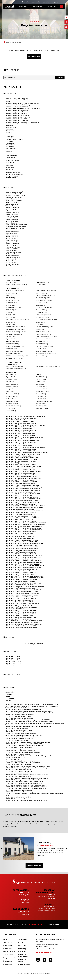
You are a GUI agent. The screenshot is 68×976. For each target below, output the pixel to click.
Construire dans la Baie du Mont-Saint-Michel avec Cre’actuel (29, 721)
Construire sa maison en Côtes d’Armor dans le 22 (26, 788)
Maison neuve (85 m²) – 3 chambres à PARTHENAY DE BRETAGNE (26, 506)
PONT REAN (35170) (12, 344)
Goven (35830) (10, 312)
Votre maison (10, 129)
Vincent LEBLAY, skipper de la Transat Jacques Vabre (26, 800)
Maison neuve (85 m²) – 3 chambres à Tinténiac (21, 435)
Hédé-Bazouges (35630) (43, 315)
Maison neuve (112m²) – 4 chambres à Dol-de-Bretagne (23, 478)
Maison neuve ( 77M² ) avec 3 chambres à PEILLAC (21, 545)
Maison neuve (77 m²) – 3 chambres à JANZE (19, 495)
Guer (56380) (40, 384)
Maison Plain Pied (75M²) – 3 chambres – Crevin (20, 420)
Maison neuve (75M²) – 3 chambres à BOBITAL (20, 492)
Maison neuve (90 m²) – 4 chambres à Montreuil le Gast (23, 557)
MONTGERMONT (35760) (44, 332)
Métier (8, 700)
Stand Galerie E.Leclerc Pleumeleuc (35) (22, 761)
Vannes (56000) (11, 411)
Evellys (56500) (40, 382)
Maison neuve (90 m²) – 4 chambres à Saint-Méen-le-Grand (24, 437)
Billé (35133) (10, 295)
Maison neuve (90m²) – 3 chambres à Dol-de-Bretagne (23, 488)
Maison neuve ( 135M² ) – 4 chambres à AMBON (20, 597)
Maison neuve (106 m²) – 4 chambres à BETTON (21, 617)
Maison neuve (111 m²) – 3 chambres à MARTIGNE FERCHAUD (25, 566)
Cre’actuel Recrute (16, 799)
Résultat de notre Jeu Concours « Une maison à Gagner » (28, 768)
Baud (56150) (40, 374)
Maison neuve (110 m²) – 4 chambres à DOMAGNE (21, 542)
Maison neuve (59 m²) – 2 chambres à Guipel (20, 574)
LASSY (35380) (10, 324)
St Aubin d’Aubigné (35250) (14, 353)
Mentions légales (11, 178)
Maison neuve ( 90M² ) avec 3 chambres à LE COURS (22, 500)
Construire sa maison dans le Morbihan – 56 (24, 783)
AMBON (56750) (11, 374)
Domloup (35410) (41, 310)
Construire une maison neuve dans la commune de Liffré (23, 108)
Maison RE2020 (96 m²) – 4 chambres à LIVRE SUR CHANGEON (25, 578)
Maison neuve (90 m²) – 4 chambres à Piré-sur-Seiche (22, 502)
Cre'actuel (26, 973)
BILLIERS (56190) (41, 377)
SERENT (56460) (11, 408)
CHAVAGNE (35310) (12, 303)
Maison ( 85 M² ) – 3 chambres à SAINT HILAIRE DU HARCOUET (25, 621)
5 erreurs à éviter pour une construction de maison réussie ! (29, 711)
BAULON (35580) (11, 293)
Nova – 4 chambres (12, 216)
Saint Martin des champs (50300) (16, 368)
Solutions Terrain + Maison (18, 797)
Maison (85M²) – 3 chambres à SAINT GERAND (20, 509)
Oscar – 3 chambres (12, 249)
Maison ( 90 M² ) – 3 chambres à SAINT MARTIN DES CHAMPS (24, 624)
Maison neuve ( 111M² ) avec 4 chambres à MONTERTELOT (24, 511)
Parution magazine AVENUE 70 (19, 764)
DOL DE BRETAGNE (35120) (14, 307)
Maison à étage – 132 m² (13, 663)
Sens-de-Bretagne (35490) (44, 351)
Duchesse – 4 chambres (13, 230)
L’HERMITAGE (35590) (43, 317)
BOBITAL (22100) (11, 282)
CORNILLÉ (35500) (42, 303)
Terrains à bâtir (52, 6)
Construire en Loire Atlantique (19, 771)
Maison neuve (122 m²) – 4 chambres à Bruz (19, 428)
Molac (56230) (10, 391)
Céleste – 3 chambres (12, 202)
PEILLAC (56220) (11, 398)
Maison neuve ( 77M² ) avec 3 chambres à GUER (20, 514)
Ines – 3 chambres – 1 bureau (15, 228)
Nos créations (10, 138)
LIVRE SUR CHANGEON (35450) (16, 327)
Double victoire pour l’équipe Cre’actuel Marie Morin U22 (28, 742)
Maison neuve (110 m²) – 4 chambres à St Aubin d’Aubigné (24, 526)
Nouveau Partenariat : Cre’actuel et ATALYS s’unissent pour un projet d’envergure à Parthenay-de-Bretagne (31, 707)
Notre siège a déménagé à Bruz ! (20, 790)
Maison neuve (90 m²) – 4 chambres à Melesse (20, 470)
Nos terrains (9, 141)
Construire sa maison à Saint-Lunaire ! (18, 100)
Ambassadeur (10, 171)
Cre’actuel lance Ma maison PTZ (20, 716)
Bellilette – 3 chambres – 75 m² (15, 195)
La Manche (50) (11, 364)
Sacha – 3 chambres (12, 209)
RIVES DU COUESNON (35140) (15, 346)
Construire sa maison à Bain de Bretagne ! (19, 105)
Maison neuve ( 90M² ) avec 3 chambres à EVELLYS (21, 483)
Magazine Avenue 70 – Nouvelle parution (23, 763)
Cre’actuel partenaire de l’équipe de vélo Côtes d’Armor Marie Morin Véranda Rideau (34, 794)
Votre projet (9, 125)
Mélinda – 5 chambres (12, 237)
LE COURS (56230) (41, 386)
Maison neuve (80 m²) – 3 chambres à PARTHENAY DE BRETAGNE (26, 425)
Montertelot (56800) (12, 394)
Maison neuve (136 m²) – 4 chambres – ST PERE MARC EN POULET (26, 524)
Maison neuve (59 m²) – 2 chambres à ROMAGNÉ (21, 610)
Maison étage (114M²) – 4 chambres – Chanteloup (21, 459)
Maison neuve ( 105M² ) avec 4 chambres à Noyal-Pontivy (24, 487)
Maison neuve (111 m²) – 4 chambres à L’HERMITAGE (22, 440)
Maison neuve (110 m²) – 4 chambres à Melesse (21, 602)
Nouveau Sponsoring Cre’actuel (20, 714)
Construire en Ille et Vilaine (18, 769)
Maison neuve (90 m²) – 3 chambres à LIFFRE (19, 533)
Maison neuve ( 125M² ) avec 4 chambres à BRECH (21, 476)
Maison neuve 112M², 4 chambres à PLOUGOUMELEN (22, 593)
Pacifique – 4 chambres (13, 213)
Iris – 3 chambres (11, 238)
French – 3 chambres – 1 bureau (16, 226)
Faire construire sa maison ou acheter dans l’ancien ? (27, 778)
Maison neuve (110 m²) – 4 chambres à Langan (20, 432)
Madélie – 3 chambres (12, 261)
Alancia (47, 973)
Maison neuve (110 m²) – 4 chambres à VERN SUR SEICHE (23, 567)
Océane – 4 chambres (12, 214)
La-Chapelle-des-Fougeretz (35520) (47, 319)
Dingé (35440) (40, 305)
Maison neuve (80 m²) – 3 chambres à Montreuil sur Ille (23, 554)
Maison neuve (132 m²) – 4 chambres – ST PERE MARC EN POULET (26, 523)
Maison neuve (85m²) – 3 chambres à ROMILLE (20, 451)
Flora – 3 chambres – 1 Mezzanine (16, 225)
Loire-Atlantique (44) (14, 362)
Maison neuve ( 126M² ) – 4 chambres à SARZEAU (21, 598)
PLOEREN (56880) (41, 398)
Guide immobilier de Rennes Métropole (22, 737)
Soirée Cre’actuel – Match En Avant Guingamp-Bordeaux (28, 766)
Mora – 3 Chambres (12, 221)
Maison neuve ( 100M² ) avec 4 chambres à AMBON (22, 540)
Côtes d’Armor (10, 145)
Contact (8, 159)
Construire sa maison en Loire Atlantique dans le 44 (26, 787)
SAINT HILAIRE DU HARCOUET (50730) (48, 366)
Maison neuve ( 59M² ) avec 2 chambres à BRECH (21, 614)
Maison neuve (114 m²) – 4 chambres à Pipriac (20, 433)
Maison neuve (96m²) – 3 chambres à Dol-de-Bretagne (23, 490)
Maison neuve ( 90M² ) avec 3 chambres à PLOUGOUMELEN (24, 507)
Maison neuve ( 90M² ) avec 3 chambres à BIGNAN (21, 627)
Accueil (4, 42)
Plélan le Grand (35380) (13, 341)
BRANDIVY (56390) (12, 379)
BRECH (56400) (41, 379)
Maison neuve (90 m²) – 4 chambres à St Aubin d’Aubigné (23, 528)
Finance (8, 696)
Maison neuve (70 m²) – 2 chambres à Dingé (19, 605)
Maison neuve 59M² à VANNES (15, 609)
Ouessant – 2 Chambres (13, 252)
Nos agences (54, 2)
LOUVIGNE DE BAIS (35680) (44, 327)
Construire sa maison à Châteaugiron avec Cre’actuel (22, 122)
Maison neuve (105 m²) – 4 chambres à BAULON (21, 449)
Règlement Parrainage (13, 172)
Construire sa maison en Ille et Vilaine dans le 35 (25, 785)
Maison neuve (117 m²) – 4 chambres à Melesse (21, 531)
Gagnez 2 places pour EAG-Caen (20, 749)
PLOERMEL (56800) (12, 401)
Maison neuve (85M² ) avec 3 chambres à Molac (21, 464)
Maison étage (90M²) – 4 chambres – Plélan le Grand (22, 458)
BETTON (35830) (41, 293)
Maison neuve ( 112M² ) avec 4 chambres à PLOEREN (22, 547)
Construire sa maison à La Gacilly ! (16, 119)
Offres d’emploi (10, 162)
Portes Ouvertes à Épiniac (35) (19, 738)
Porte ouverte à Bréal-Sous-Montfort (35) (23, 709)
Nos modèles (23, 6)
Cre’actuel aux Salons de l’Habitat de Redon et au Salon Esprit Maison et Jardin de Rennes (34, 724)
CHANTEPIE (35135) (12, 300)
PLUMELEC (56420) (12, 403)
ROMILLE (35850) (41, 348)
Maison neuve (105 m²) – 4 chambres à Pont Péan (21, 430)
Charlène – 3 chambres (13, 254)
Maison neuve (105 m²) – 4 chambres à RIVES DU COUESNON (24, 499)
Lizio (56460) (10, 389)
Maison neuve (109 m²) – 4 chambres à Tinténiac (21, 423)
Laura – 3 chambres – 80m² (14, 192)
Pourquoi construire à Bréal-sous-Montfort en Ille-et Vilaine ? (29, 727)
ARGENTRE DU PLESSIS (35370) (46, 290)
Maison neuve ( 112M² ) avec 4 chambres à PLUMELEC (22, 518)
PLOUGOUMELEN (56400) (44, 401)
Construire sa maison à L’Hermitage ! (17, 120)
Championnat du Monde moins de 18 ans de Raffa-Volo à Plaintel (30, 713)
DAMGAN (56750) (11, 382)
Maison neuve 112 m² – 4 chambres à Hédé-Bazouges (23, 454)
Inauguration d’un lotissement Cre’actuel (23, 732)
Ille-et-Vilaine (10, 146)
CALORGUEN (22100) (42, 282)
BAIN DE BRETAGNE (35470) (15, 290)
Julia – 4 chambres (11, 199)
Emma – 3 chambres (12, 240)
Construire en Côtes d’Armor (19, 773)
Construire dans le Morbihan (19, 776)
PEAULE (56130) (41, 396)
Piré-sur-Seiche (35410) (43, 339)
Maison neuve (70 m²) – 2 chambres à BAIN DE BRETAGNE (24, 560)
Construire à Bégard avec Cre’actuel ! (17, 112)
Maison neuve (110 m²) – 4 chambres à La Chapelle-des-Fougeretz (27, 452)
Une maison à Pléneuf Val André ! (20, 718)
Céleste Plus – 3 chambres (14, 200)
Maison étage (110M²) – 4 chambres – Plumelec (21, 461)
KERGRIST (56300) (12, 386)
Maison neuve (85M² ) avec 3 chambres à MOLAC (21, 519)
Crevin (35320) (10, 305)
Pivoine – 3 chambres (12, 207)
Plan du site (9, 169)
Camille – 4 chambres (12, 243)
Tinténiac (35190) (41, 356)
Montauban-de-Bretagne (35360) (16, 332)
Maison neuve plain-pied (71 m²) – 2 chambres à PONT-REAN (25, 586)
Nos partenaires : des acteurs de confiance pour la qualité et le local (32, 704)
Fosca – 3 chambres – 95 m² (14, 194)
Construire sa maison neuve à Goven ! (18, 117)
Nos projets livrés (11, 155)
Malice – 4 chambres (12, 235)
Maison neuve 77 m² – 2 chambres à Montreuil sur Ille (22, 603)
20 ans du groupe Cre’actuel (19, 730)
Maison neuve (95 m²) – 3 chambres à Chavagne (21, 442)
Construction (10, 131)
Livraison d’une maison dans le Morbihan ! (23, 752)
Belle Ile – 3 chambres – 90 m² (15, 264)
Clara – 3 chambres (12, 266)
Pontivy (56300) (41, 403)
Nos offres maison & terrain (14, 139)
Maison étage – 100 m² (13, 658)
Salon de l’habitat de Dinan (18, 754)
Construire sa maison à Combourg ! (17, 113)
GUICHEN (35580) (41, 312)
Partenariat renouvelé (17, 728)
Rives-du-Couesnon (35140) (44, 346)
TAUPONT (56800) (42, 408)
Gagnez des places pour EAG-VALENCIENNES (24, 744)
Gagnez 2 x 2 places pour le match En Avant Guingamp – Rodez (30, 756)
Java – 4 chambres (11, 223)
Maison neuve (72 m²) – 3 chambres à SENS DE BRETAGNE (24, 530)
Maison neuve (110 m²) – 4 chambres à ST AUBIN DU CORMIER (25, 571)
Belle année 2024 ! (16, 757)
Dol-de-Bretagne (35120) (44, 307)
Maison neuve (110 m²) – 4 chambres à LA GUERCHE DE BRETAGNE (26, 543)
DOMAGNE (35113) (12, 310)
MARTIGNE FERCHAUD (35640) (15, 329)
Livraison (9, 132)
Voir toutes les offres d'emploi (47, 949)
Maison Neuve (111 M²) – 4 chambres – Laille (20, 444)
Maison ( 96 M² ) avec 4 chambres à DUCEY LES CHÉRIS (23, 622)
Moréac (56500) (41, 394)
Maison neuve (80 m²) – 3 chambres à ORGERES (20, 559)
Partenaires (9, 164)
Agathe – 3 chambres (12, 242)
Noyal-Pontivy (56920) (13, 396)
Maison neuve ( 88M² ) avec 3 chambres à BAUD (21, 550)
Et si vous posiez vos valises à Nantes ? (22, 780)
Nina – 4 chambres (11, 218)
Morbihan (9, 151)
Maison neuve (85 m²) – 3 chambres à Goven (20, 422)
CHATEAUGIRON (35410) (44, 300)
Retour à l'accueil (34, 56)
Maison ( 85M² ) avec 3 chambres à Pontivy (19, 585)
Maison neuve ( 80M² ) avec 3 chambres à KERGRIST (22, 549)
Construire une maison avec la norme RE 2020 (24, 781)
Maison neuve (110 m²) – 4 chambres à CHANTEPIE (21, 569)
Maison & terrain (37, 6)
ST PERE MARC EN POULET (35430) (17, 356)
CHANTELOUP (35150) (43, 298)
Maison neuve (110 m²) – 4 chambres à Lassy (20, 446)
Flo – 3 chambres (11, 262)
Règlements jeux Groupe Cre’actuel (17, 98)
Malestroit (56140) (41, 389)
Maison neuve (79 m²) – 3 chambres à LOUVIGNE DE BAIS (23, 564)
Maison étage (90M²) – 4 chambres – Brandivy (20, 468)
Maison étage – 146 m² (13, 656)
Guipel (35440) (10, 315)
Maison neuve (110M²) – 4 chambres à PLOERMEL (21, 516)
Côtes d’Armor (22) (13, 280)
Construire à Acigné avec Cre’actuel (17, 107)
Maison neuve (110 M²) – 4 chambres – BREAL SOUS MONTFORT (26, 416)
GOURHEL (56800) (12, 384)
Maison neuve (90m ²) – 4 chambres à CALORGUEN (21, 482)
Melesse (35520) (41, 329)
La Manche (9, 150)
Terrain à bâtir (8, 955)
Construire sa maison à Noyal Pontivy (17, 115)
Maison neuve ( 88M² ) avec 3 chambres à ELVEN (21, 504)
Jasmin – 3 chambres (12, 204)
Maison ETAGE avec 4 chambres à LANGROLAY (20, 535)
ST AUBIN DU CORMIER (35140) (46, 353)
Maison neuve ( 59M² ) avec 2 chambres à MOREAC (21, 626)
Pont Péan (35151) (42, 341)
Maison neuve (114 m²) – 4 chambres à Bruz (19, 456)
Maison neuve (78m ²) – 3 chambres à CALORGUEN (21, 579)
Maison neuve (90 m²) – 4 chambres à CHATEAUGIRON (23, 494)
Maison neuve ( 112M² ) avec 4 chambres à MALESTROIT (23, 466)
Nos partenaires (44, 952)
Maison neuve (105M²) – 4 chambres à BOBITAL (20, 581)
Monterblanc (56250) (42, 391)
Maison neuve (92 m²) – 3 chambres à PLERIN (20, 480)
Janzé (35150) (10, 317)
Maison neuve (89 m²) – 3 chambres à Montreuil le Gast (23, 583)
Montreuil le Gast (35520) (14, 334)
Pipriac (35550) (10, 339)
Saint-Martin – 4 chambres (14, 197)
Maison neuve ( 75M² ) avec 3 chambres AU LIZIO (21, 588)
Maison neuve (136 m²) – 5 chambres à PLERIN (20, 473)
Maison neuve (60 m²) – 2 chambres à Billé (19, 619)
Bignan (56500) (10, 377)
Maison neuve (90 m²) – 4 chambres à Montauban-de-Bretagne (26, 447)
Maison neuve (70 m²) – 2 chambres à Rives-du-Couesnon (24, 471)
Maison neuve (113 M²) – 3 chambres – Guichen (20, 439)
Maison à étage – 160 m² (13, 661)
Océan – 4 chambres (12, 219)
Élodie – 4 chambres (12, 259)
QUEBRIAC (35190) (42, 344)
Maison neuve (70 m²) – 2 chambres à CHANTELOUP (22, 497)
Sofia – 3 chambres (12, 211)
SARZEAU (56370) (41, 406)
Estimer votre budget (12, 160)
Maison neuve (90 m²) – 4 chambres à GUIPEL (20, 475)
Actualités (9, 692)
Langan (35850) (41, 322)
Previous (60, 848)
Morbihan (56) (11, 373)
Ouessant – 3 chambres (13, 257)
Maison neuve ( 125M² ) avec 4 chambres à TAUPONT (22, 591)
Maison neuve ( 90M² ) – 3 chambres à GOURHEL (21, 512)
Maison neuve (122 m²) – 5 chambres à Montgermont (22, 427)
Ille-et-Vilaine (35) (12, 289)
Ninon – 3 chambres (12, 245)
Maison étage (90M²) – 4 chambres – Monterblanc (21, 463)
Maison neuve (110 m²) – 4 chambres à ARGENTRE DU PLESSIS (25, 562)
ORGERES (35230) (11, 336)
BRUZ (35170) (10, 298)
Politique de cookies (12, 176)
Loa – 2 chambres (11, 250)
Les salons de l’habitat (17, 740)
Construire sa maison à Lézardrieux (17, 110)
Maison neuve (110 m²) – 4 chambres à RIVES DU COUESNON (24, 555)
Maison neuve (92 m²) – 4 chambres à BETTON (20, 615)
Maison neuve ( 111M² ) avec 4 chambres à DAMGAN (22, 485)
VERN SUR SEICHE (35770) (14, 358)
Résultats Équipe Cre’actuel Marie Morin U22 (24, 735)
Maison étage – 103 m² (13, 660)
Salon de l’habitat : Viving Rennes (20, 751)
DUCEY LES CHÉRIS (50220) (14, 366)
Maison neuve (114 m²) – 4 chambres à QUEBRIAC (21, 418)
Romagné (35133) (11, 348)
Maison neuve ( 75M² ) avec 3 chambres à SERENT (21, 552)
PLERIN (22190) (41, 285)
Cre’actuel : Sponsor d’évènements (21, 733)
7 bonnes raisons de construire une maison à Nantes (27, 775)
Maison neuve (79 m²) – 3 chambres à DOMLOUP (21, 521)
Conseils (9, 694)
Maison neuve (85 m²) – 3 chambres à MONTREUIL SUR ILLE (24, 576)
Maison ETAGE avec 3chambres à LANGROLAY (20, 536)
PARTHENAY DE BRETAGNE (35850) (47, 336)
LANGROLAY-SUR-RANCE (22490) (16, 285)
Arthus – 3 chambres (12, 255)
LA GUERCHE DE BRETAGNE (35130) (17, 319)
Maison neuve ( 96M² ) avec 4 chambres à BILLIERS (21, 607)
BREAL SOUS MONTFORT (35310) (46, 295)
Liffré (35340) (40, 324)
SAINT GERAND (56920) (13, 406)
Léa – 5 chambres (11, 233)
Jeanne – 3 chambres (12, 231)
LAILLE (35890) (10, 322)
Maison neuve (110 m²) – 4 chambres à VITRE (20, 538)
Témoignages (10, 167)
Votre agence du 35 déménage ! (20, 792)
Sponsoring (9, 166)
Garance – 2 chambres (13, 247)
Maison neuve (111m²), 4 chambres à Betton (20, 600)
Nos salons (13, 759)
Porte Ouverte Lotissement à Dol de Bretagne (25, 745)
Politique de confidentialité (14, 174)
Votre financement (11, 127)
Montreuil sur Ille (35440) (43, 334)
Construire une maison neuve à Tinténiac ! (19, 124)
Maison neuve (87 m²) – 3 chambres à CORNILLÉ (21, 573)
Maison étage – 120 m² (13, 665)
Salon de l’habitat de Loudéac (19, 747)
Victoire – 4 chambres (12, 206)
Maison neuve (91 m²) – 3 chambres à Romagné (21, 612)
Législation (10, 698)
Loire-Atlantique (11, 148)
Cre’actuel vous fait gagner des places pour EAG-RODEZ (28, 720)
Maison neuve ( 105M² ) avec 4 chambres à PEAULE (22, 595)
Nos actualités (45, 2)
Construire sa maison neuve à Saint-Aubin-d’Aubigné (22, 103)
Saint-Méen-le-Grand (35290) (15, 351)
